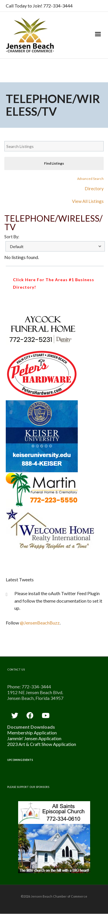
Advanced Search (90, 178)
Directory (94, 188)
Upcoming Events (20, 759)
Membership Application (32, 732)
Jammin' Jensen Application (34, 738)
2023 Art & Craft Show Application (41, 744)
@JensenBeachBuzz (40, 622)
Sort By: (11, 236)
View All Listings (88, 201)
